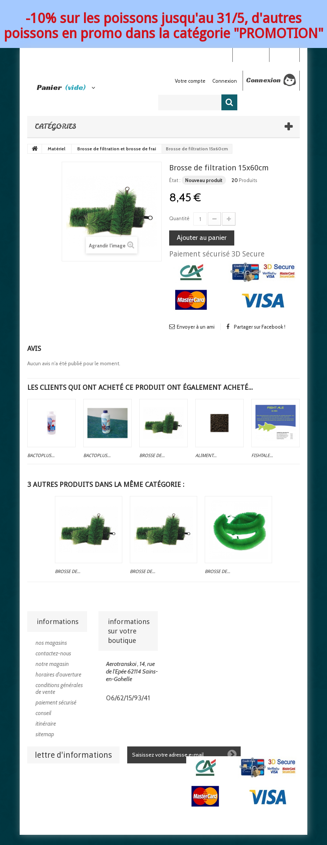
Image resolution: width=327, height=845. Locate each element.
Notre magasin (52, 664)
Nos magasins (51, 643)
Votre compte (190, 81)
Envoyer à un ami (196, 327)
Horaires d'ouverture (58, 674)
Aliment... (205, 455)
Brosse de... (152, 455)
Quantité (179, 218)
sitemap (45, 734)
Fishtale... (262, 455)
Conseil (43, 713)
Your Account (251, 54)
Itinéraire (46, 723)
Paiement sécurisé (56, 702)
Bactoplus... (40, 455)
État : (175, 180)
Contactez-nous (53, 653)
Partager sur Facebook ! (259, 327)
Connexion (284, 54)
